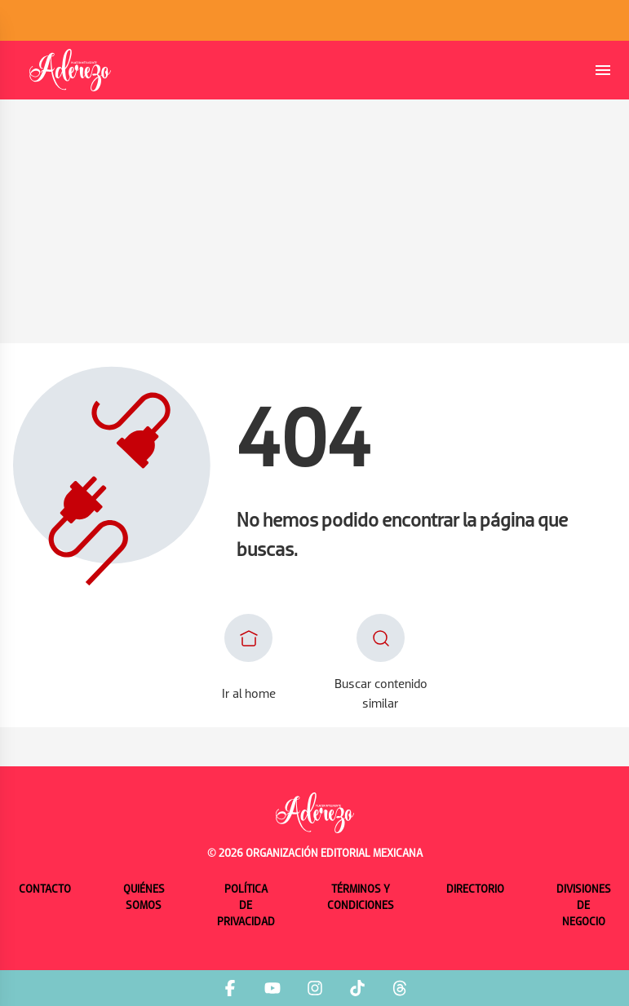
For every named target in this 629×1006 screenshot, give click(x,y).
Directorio (475, 890)
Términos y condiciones (360, 898)
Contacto (45, 890)
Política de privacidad (246, 906)
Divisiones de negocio (583, 906)
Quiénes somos (144, 898)
